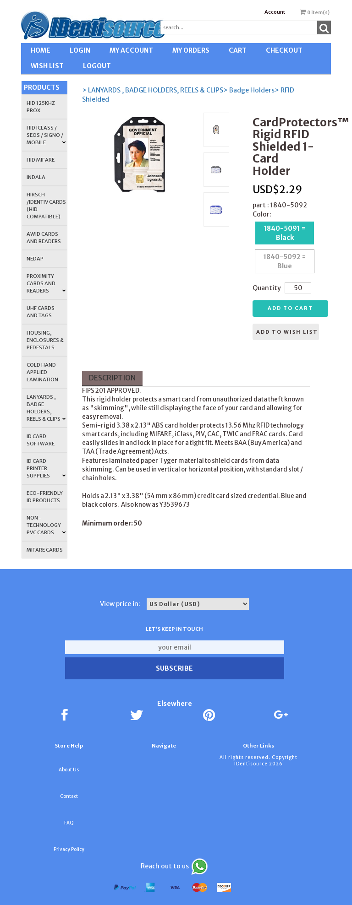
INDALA (36, 177)
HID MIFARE (41, 160)
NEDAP (35, 258)
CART (238, 50)
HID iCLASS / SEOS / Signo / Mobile (46, 135)
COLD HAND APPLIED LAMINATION (42, 372)
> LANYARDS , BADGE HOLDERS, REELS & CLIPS (152, 90)
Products (42, 87)
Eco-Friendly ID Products (45, 497)
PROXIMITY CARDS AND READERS (46, 283)
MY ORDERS (190, 50)
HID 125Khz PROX (41, 107)
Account (274, 12)
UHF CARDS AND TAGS (41, 312)
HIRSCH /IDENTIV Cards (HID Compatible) (46, 205)
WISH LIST (47, 66)
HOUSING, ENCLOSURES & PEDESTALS (45, 340)
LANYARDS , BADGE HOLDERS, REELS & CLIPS (46, 408)
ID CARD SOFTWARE (41, 440)
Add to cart (290, 308)
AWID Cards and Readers (44, 237)
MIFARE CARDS (45, 550)
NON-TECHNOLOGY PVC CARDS (46, 525)
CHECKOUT (284, 50)
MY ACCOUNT (131, 50)
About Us (69, 770)
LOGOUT (97, 66)
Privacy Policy (69, 849)
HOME (40, 50)
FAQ (69, 823)
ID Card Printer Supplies (46, 468)
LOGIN (80, 50)
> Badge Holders (249, 90)
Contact (69, 796)
